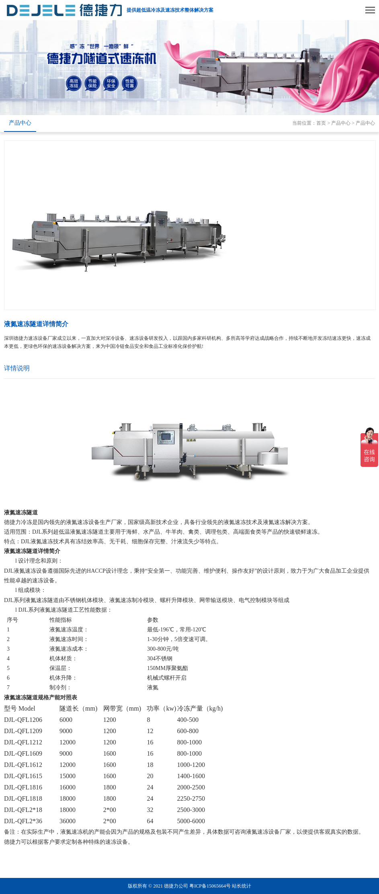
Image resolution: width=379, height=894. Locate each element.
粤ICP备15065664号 (210, 886)
